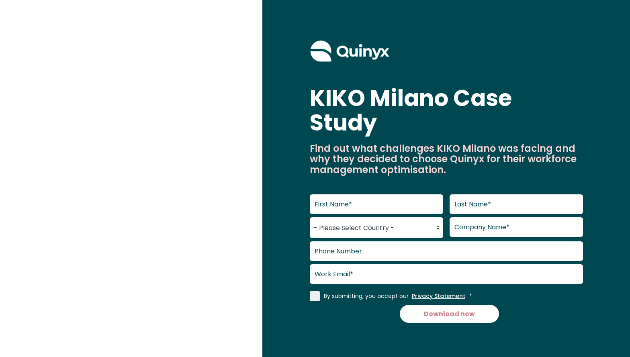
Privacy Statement (438, 296)
